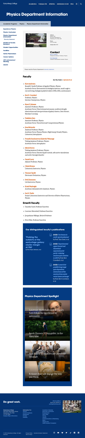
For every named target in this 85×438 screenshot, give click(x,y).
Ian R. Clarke (29, 193)
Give (71, 4)
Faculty (25, 415)
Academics (33, 4)
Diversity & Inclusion (48, 411)
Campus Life (43, 4)
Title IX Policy (29, 434)
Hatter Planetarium (9, 53)
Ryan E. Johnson (30, 104)
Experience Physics (9, 29)
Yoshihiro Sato (30, 118)
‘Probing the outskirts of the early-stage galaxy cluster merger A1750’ (35, 242)
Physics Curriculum (9, 32)
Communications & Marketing (51, 418)
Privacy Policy (29, 433)
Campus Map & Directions (10, 415)
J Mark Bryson (30, 166)
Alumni (5, 64)
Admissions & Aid (62, 4)
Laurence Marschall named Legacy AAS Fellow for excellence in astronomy (46, 312)
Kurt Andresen (30, 84)
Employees (26, 414)
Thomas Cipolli (30, 173)
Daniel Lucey (29, 159)
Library (44, 417)
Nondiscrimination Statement (41, 433)
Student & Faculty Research (9, 43)
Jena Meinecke (30, 127)
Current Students (27, 413)
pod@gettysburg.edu (55, 404)
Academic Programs (10, 24)
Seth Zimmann (30, 180)
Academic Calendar (48, 410)
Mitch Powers (29, 148)
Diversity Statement (9, 39)
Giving (44, 415)
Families (25, 417)
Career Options (8, 57)
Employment (46, 413)
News (44, 420)
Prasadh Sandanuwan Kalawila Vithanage (39, 139)
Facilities (6, 50)
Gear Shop (45, 414)
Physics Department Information (37, 24)
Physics (22, 24)
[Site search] (81, 4)
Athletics (52, 4)
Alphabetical (67, 80)
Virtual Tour (46, 421)
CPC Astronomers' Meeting (9, 60)
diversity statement (49, 69)
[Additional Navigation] (76, 4)
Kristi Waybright (53, 58)
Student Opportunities (10, 47)
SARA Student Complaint (49, 423)
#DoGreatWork (57, 401)
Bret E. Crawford (53, 54)
